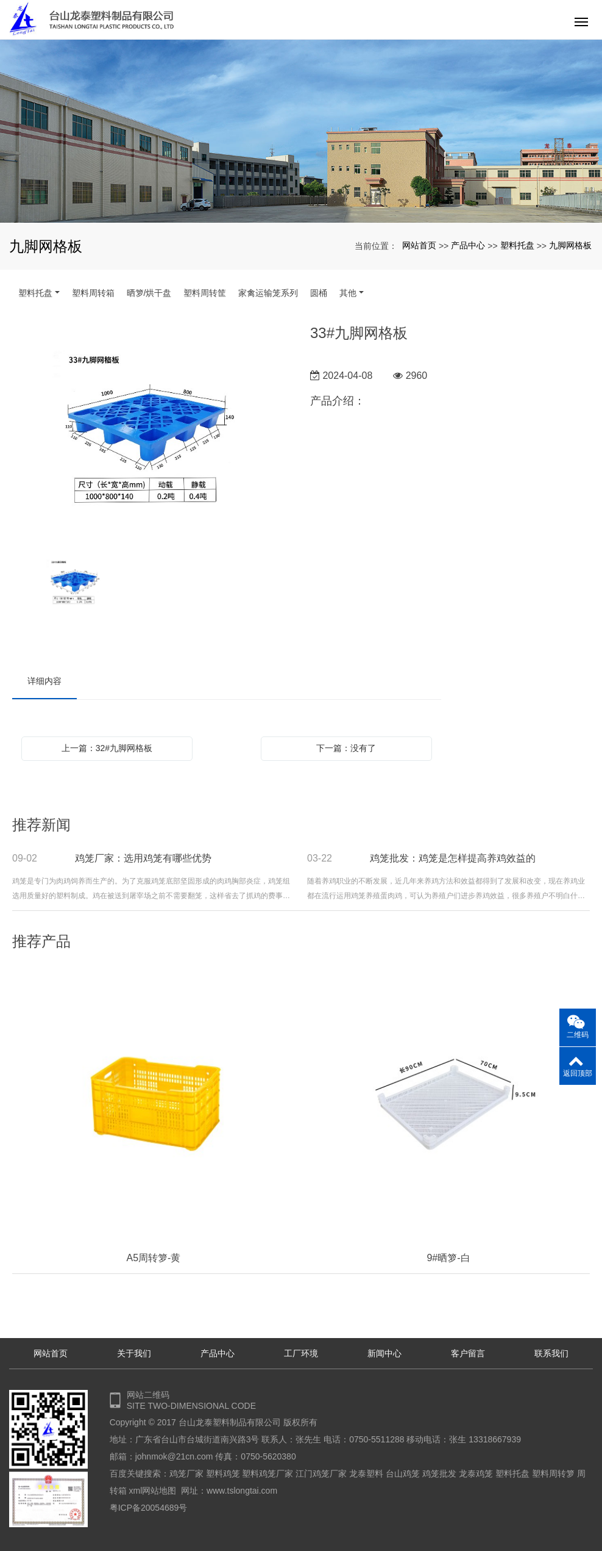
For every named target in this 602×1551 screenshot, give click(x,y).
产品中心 (468, 245)
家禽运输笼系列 (268, 293)
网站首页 (419, 245)
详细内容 (44, 681)
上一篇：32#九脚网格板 (107, 748)
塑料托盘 (517, 245)
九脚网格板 (570, 245)
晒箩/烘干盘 (149, 293)
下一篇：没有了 (346, 748)
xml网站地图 (153, 1490)
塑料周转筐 (204, 293)
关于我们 (134, 1353)
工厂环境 (301, 1353)
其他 (347, 293)
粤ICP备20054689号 (149, 1508)
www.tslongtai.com (242, 1490)
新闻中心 (384, 1353)
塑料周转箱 (93, 293)
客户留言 (468, 1353)
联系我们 (551, 1353)
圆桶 (318, 293)
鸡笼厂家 (186, 1473)
